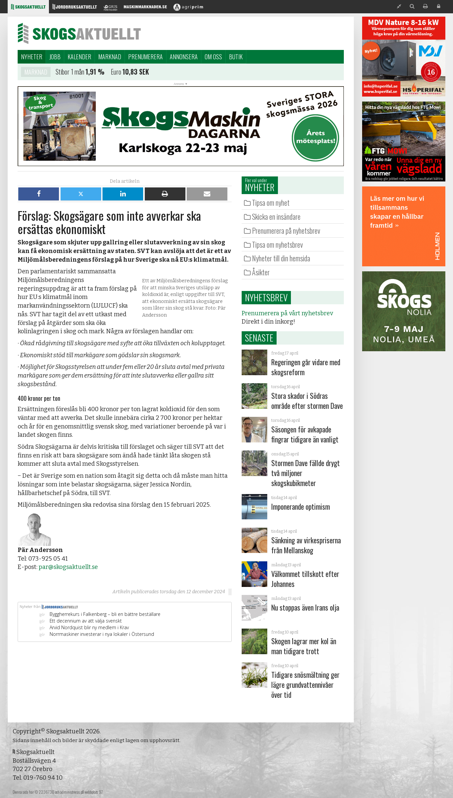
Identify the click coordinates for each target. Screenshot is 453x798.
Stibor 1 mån (71, 72)
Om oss (213, 56)
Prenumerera (145, 56)
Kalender (79, 56)
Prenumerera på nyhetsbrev (286, 230)
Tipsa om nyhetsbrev (277, 244)
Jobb (55, 56)
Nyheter (31, 56)
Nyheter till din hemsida (281, 258)
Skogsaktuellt (79, 33)
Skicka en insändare (276, 216)
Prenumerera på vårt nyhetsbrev (287, 313)
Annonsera (184, 56)
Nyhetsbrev (266, 297)
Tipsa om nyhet (271, 202)
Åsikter (261, 272)
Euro (117, 72)
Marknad (109, 56)
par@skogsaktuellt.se (68, 567)
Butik (236, 56)
